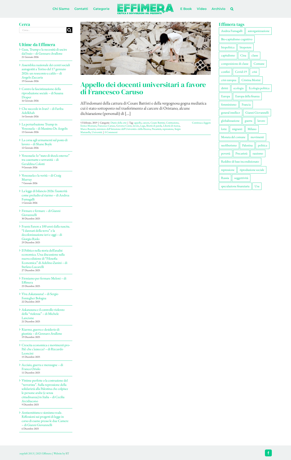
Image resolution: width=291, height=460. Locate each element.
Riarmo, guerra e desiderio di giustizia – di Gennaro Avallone (42, 331)
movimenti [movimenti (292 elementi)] (257, 137)
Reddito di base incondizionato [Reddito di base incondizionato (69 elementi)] (240, 161)
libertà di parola (154, 125)
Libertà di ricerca (171, 125)
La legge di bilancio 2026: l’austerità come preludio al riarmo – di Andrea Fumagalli (45, 195)
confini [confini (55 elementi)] (225, 72)
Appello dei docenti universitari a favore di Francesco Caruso (143, 88)
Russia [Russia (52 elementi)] (225, 178)
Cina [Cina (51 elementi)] (243, 55)
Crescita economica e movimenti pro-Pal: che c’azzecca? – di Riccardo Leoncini (46, 349)
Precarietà (156, 129)
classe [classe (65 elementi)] (254, 55)
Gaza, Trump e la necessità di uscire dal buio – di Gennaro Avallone (44, 51)
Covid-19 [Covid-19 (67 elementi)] (241, 72)
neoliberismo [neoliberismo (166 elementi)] (229, 145)
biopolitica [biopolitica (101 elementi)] (227, 47)
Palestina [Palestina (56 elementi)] (247, 145)
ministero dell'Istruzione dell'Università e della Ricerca (124, 129)
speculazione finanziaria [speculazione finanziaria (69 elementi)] (235, 186)
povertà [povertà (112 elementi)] (225, 153)
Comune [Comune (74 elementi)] (259, 63)
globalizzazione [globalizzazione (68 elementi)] (230, 120)
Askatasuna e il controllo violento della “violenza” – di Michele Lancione (43, 313)
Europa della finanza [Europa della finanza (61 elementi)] (247, 96)
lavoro (136, 125)
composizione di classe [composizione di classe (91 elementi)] (234, 63)
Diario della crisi (119, 122)
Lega (142, 125)
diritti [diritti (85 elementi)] (224, 88)
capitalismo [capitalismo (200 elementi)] (228, 55)
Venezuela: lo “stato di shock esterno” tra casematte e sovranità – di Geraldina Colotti (46, 159)
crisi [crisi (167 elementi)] (254, 72)
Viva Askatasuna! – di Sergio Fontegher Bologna (40, 296)
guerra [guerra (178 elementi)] (248, 120)
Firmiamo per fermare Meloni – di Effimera (44, 280)
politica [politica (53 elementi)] (262, 145)
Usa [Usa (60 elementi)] (257, 186)
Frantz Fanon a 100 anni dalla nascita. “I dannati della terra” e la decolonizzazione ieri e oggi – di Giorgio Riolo (46, 232)
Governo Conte (124, 125)
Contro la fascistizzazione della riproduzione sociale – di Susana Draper (42, 93)
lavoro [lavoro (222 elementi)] (261, 120)
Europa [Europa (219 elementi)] (225, 96)
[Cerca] (69, 30)
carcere (146, 122)
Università (97, 132)
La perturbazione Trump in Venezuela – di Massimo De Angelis (44, 126)
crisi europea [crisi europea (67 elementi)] (228, 80)
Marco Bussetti (87, 129)
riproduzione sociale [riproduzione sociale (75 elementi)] (252, 170)
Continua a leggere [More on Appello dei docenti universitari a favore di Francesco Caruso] (201, 122)
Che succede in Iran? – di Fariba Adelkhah (42, 110)
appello (137, 122)
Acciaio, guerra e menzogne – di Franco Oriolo (42, 367)
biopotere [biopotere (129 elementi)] (245, 47)
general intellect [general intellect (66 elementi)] (230, 112)
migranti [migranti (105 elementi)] (237, 129)
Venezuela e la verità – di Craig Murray (41, 177)
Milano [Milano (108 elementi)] (252, 129)
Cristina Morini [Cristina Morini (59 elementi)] (250, 80)
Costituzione (172, 122)
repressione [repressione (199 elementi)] (227, 170)
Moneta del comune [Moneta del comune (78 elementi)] (233, 137)
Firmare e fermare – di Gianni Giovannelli (41, 212)
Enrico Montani (88, 125)
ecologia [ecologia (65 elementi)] (238, 88)
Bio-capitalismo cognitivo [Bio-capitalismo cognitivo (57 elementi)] (236, 39)
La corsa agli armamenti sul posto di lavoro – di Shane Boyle (44, 142)
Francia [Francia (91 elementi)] (246, 104)
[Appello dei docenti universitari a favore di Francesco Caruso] (145, 48)
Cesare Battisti (158, 122)
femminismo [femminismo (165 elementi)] (228, 104)
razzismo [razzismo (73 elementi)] (258, 153)
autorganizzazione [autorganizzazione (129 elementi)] (258, 31)
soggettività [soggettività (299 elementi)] (241, 178)
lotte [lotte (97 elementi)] (224, 129)
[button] (231, 9)
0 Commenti (111, 132)
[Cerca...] (42, 30)
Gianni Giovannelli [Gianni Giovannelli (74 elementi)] (257, 112)
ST (67, 453)
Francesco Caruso (106, 125)
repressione (167, 129)
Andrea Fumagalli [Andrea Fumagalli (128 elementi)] (231, 31)
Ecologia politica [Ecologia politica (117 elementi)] (259, 88)
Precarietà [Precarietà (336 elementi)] (241, 153)
